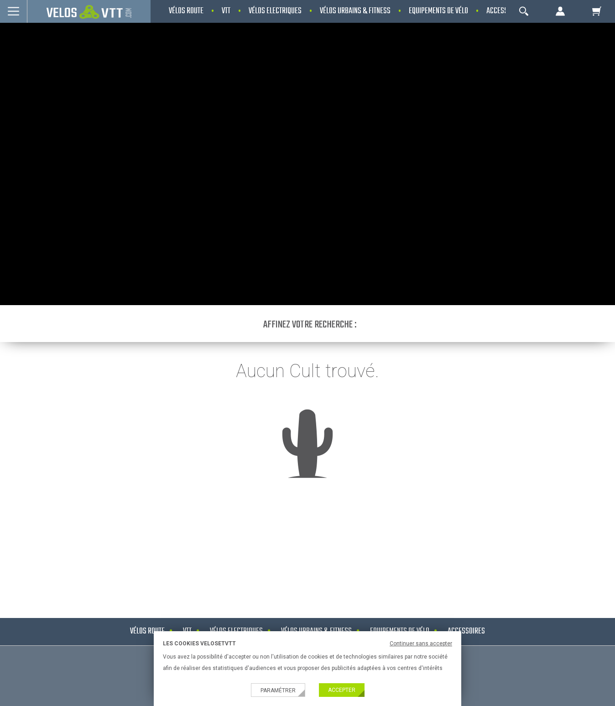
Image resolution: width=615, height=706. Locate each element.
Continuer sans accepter (421, 643)
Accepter (341, 690)
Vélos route (147, 631)
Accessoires (466, 631)
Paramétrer (278, 690)
